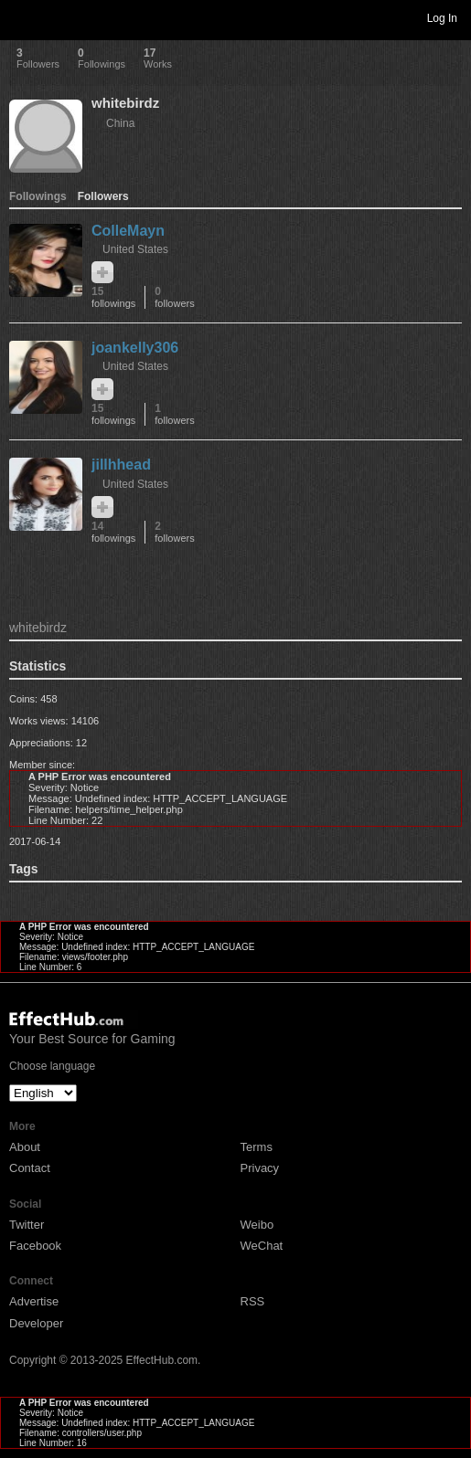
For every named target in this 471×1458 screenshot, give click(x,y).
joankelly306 (134, 347)
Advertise (34, 1301)
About (24, 1147)
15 (113, 297)
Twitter (26, 1224)
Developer (36, 1323)
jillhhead (121, 464)
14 (113, 532)
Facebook (35, 1245)
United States (135, 249)
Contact (29, 1168)
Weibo (257, 1224)
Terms (257, 1147)
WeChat (262, 1245)
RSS (253, 1301)
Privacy (260, 1168)
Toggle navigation (22, 17)
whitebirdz (125, 103)
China (120, 123)
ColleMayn (128, 230)
